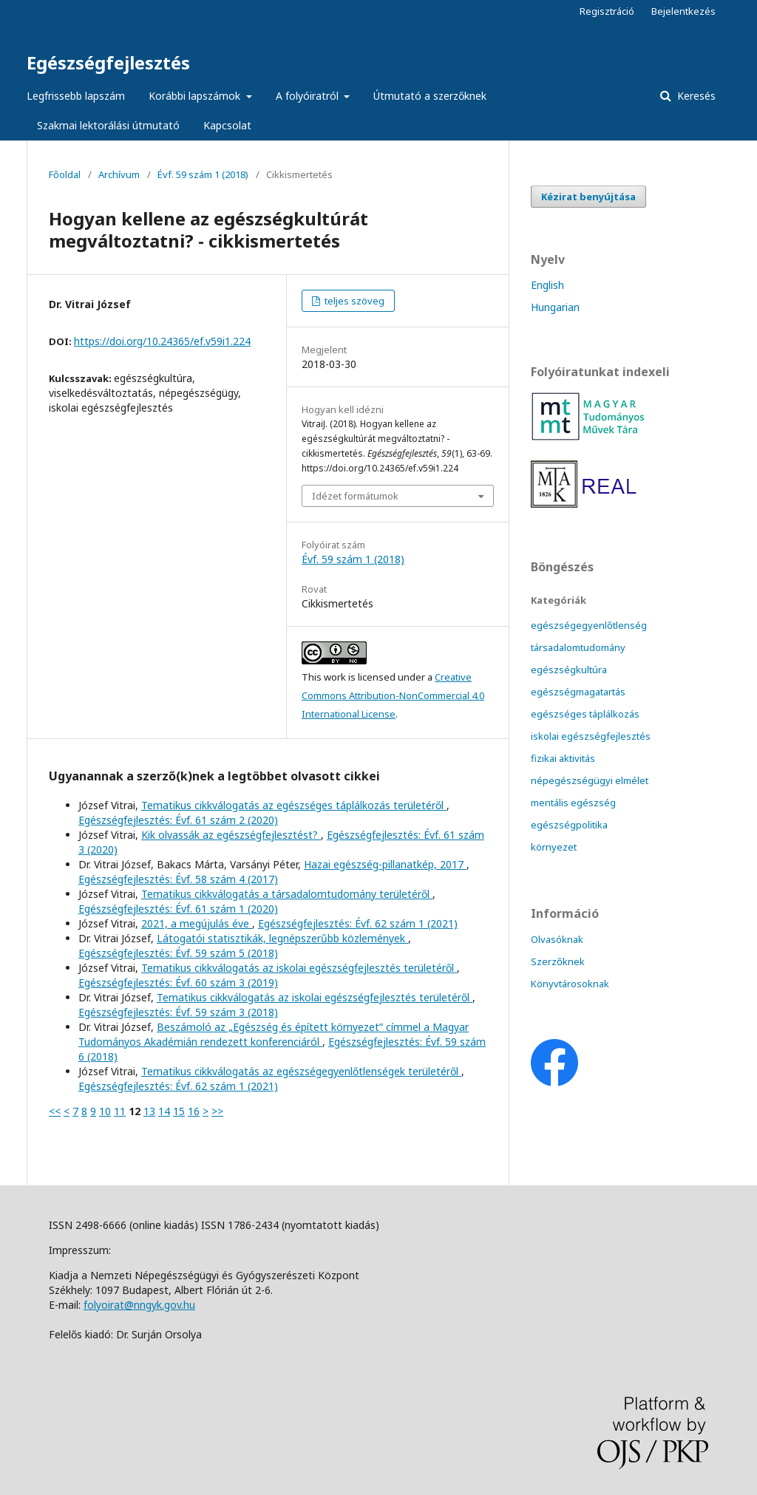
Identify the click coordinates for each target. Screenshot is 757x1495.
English (547, 285)
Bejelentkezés (683, 11)
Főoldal (65, 174)
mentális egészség (573, 802)
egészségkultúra (569, 669)
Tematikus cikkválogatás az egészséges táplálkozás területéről (294, 805)
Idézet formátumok (355, 496)
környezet (554, 847)
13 (149, 1111)
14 (164, 1111)
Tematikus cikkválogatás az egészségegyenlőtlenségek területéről (301, 1071)
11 (120, 1111)
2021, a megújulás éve (196, 923)
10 (105, 1111)
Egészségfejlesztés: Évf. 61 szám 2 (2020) (178, 820)
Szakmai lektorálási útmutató (108, 125)
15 (179, 1111)
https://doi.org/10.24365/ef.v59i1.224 (162, 341)
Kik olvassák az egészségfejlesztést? (231, 835)
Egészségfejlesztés (108, 62)
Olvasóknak (557, 939)
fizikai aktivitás (563, 758)
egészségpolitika (569, 824)
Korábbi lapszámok (196, 96)
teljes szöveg (353, 300)
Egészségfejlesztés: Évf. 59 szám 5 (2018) (178, 953)
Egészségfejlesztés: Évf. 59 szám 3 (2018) (178, 1012)
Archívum (119, 174)
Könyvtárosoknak (570, 983)
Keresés (695, 96)
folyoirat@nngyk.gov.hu (139, 1305)
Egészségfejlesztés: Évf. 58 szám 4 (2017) (178, 879)
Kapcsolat (227, 125)
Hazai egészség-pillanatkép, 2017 (385, 864)
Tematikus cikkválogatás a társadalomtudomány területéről (286, 894)
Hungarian (555, 307)
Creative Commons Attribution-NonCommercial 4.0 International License (393, 695)
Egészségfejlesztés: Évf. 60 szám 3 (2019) (178, 982)
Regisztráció (607, 11)
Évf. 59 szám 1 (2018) (202, 174)
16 (194, 1111)
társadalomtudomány (578, 647)
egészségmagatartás (578, 691)
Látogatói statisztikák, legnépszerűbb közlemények (282, 938)
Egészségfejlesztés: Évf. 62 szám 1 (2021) (358, 923)
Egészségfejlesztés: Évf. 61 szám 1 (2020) (178, 909)
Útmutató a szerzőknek (429, 96)
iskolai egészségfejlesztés (591, 736)
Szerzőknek (558, 961)
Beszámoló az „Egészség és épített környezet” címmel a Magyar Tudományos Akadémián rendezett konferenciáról (273, 1034)
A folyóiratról (309, 96)
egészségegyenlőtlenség (589, 625)
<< (55, 1111)
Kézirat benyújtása (588, 196)
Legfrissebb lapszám (76, 96)
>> (217, 1111)
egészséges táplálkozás (585, 714)
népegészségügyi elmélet (589, 780)
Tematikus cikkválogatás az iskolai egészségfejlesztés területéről (299, 968)
